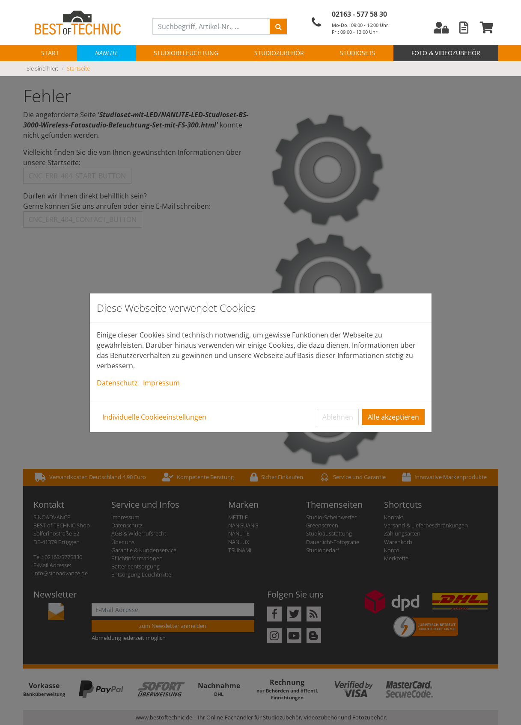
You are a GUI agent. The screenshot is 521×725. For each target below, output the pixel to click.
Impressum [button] (161, 383)
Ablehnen (337, 417)
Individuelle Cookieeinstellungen (154, 417)
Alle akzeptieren (393, 417)
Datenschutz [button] (117, 383)
